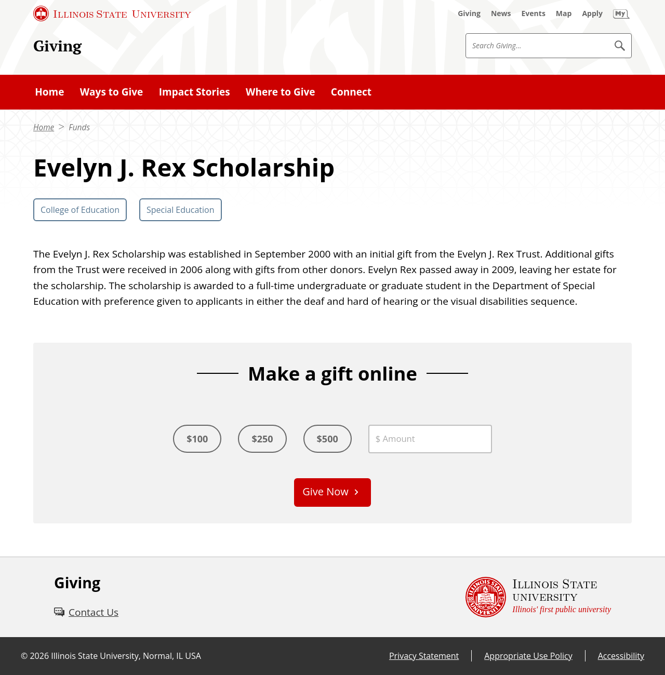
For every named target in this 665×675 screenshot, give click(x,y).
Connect (351, 92)
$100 (197, 439)
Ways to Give (111, 92)
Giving (57, 45)
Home (49, 92)
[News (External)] (501, 13)
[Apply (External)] (592, 13)
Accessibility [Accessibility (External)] (621, 656)
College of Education (80, 209)
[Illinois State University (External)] (112, 13)
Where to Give (280, 92)
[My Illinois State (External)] (621, 13)
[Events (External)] (534, 13)
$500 (327, 439)
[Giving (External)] (469, 13)
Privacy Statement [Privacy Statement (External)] (424, 656)
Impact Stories (194, 92)
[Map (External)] (564, 13)
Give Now (325, 491)
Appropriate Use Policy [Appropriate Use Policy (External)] (528, 656)
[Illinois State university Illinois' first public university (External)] (538, 597)
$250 (262, 439)
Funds (79, 127)
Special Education (181, 209)
